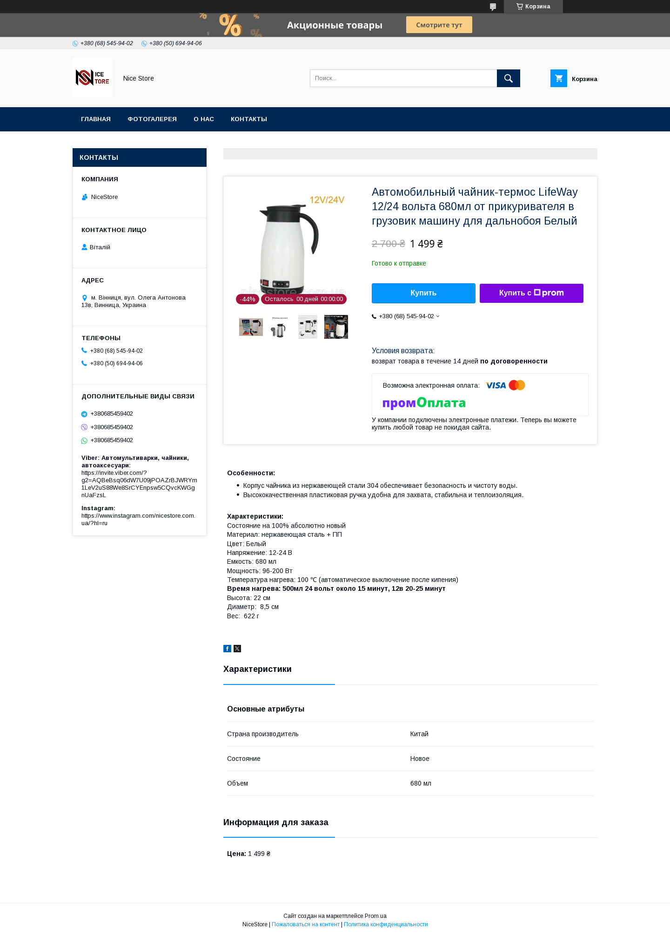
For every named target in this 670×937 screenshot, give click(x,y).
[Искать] (508, 78)
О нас (204, 119)
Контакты (249, 119)
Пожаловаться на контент (306, 924)
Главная (96, 119)
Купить (424, 293)
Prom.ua (376, 916)
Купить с (531, 293)
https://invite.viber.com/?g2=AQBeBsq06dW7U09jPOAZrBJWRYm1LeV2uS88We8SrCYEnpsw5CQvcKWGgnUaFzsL (139, 484)
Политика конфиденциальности (386, 924)
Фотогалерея (152, 119)
